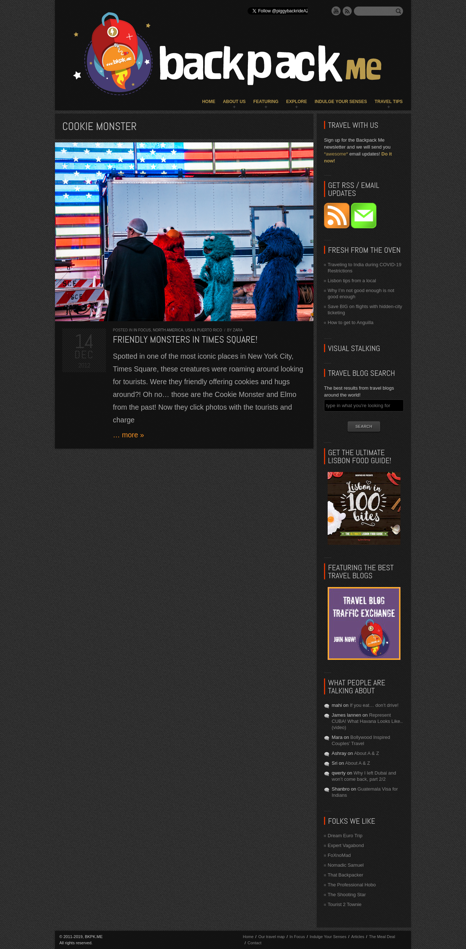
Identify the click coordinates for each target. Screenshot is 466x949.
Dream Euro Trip (345, 835)
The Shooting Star (347, 894)
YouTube (336, 11)
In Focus (142, 330)
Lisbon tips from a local (352, 280)
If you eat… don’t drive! (374, 705)
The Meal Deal (382, 936)
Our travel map (271, 936)
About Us (234, 101)
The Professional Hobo (352, 884)
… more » (128, 435)
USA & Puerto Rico (203, 330)
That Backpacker (345, 875)
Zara (238, 330)
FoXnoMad (339, 855)
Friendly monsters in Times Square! (185, 340)
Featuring (266, 101)
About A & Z (366, 753)
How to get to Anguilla (351, 322)
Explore (296, 101)
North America (168, 330)
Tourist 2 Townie (345, 904)
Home (208, 101)
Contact (254, 943)
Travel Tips (389, 101)
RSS (347, 11)
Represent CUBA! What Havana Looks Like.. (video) (367, 721)
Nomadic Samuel (346, 865)
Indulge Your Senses (341, 101)
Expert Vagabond (346, 845)
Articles (357, 936)
